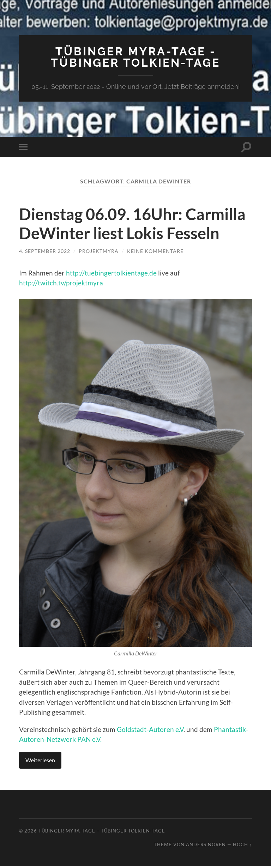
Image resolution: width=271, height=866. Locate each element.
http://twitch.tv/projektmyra (61, 283)
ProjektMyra (99, 251)
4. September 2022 (44, 251)
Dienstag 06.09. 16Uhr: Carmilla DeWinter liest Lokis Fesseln (132, 224)
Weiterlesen (40, 760)
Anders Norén (206, 844)
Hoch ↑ (242, 844)
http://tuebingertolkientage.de (111, 273)
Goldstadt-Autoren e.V (150, 729)
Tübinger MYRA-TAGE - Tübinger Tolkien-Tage (135, 57)
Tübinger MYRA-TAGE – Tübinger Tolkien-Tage (101, 831)
